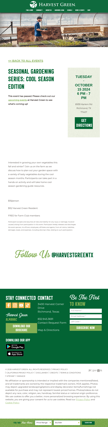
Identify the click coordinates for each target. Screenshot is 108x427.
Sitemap (10, 376)
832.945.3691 (45, 319)
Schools (69, 10)
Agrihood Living (59, 10)
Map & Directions (48, 330)
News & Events (79, 10)
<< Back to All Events (25, 60)
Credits (54, 373)
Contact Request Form (52, 323)
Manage (21, 376)
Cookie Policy (12, 403)
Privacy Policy (60, 369)
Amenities (49, 10)
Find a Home (29, 10)
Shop (88, 10)
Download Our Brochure (21, 328)
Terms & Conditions (70, 373)
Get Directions (84, 123)
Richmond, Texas (48, 312)
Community (39, 10)
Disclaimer (42, 373)
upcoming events (17, 100)
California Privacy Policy (20, 373)
